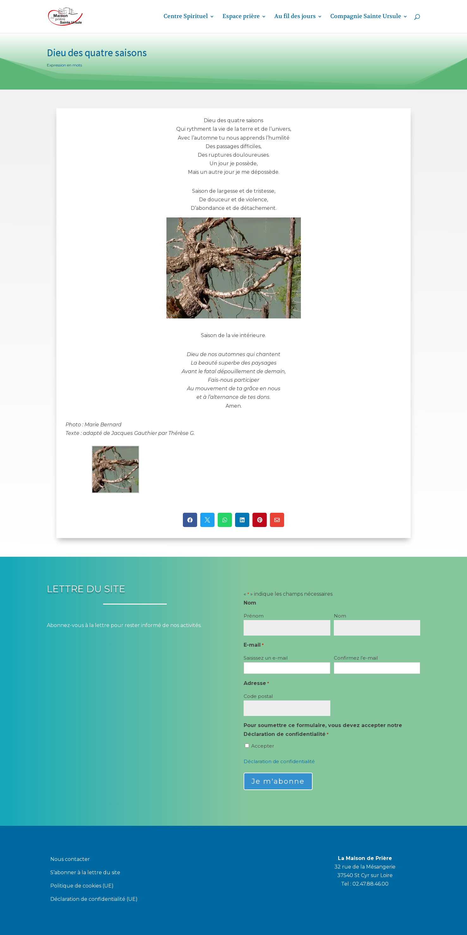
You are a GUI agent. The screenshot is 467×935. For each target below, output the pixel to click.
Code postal (258, 696)
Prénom (254, 616)
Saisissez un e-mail (266, 658)
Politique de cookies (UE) (82, 886)
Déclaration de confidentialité (279, 761)
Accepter (262, 746)
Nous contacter (70, 859)
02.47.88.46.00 (370, 884)
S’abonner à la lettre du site (85, 872)
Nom (340, 616)
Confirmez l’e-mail (356, 658)
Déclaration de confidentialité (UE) (94, 899)
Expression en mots (64, 65)
